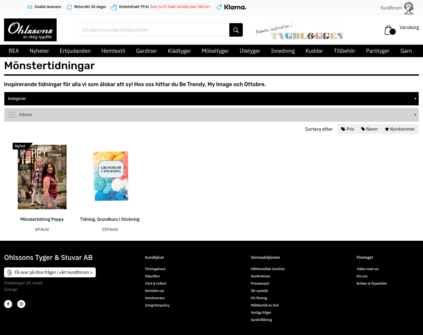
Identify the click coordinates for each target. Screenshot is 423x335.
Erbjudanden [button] (75, 50)
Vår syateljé (259, 291)
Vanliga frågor (261, 312)
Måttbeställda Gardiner (268, 269)
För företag (259, 298)
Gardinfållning (261, 320)
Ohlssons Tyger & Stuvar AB (48, 257)
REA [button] (14, 50)
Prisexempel (260, 283)
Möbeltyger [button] (215, 50)
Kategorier (213, 98)
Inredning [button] (283, 50)
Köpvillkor (152, 276)
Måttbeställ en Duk (265, 305)
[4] (21, 304)
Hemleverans (155, 298)
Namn (369, 129)
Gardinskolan (261, 276)
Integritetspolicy (157, 305)
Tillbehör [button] (344, 50)
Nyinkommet (400, 129)
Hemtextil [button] (113, 50)
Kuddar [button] (314, 50)
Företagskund (155, 269)
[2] (8, 304)
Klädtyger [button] (179, 50)
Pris (348, 129)
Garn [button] (406, 50)
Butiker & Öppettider (372, 283)
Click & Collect (155, 283)
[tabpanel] (42, 184)
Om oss (362, 276)
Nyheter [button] (39, 50)
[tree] (211, 99)
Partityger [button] (378, 50)
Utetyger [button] (250, 50)
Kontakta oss (154, 291)
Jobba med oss (368, 269)
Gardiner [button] (146, 50)
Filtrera (213, 115)
